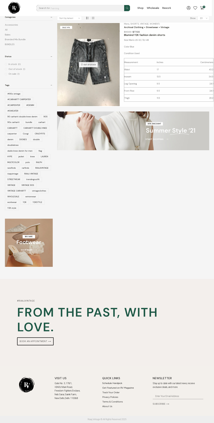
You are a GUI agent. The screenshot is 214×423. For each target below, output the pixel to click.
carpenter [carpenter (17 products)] (12, 133)
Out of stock (17, 69)
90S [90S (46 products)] (45, 116)
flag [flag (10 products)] (40, 151)
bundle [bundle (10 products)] (29, 122)
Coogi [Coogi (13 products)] (26, 133)
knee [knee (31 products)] (32, 156)
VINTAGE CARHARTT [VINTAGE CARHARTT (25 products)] (16, 190)
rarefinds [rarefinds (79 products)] (11, 168)
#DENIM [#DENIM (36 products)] (30, 105)
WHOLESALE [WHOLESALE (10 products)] (13, 196)
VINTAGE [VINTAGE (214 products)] (11, 185)
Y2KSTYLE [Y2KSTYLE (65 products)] (37, 202)
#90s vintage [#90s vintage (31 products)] (13, 93)
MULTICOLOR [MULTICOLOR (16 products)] (13, 162)
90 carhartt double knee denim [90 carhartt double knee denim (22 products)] (22, 116)
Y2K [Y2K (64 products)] (24, 202)
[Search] (127, 8)
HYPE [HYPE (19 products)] (9, 156)
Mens (126, 23)
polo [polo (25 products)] (28, 162)
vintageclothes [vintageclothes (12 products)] (39, 190)
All (6, 29)
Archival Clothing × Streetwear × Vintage (146, 27)
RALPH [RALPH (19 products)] (39, 162)
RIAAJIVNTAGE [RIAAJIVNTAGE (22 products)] (42, 168)
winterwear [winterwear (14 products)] (30, 196)
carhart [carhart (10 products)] (41, 122)
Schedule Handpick (112, 383)
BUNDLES (9, 44)
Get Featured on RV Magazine (118, 387)
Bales (7, 34)
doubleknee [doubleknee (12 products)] (13, 145)
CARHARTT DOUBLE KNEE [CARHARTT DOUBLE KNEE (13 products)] (35, 128)
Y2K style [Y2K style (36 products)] (11, 208)
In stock (15, 64)
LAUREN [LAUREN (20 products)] (44, 156)
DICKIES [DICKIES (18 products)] (23, 139)
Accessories (11, 24)
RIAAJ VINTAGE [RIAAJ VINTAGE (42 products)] (31, 173)
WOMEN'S (155, 23)
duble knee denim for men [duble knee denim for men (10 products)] (19, 151)
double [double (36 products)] (36, 139)
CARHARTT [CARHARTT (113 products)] (12, 128)
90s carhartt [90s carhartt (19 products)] (13, 122)
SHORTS (134, 23)
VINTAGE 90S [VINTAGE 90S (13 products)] (27, 185)
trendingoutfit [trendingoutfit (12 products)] (33, 179)
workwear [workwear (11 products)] (12, 202)
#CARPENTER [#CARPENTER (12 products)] (13, 105)
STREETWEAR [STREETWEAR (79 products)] (13, 179)
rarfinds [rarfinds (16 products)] (25, 168)
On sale (14, 73)
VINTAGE (144, 23)
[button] (189, 8)
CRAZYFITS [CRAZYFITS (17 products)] (40, 133)
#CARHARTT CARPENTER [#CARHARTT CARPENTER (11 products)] (19, 99)
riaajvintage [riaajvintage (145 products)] (12, 173)
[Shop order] (69, 18)
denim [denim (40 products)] (10, 139)
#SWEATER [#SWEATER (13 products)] (12, 110)
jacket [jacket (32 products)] (21, 156)
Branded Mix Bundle (15, 39)
